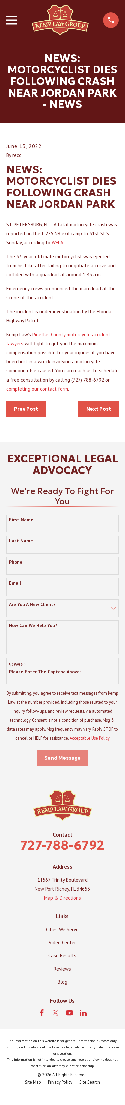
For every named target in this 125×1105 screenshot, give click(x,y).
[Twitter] (55, 1012)
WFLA (57, 242)
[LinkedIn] (83, 1012)
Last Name (21, 541)
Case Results (62, 955)
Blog (62, 982)
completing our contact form (37, 389)
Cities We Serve (62, 929)
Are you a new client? (32, 604)
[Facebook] (41, 1012)
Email (15, 583)
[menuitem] (33, 1082)
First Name (21, 520)
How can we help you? (33, 625)
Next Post (98, 409)
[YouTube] (69, 1012)
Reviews (62, 968)
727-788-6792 (62, 845)
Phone (15, 562)
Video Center (62, 942)
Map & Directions (62, 898)
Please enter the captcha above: (45, 672)
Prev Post (26, 409)
